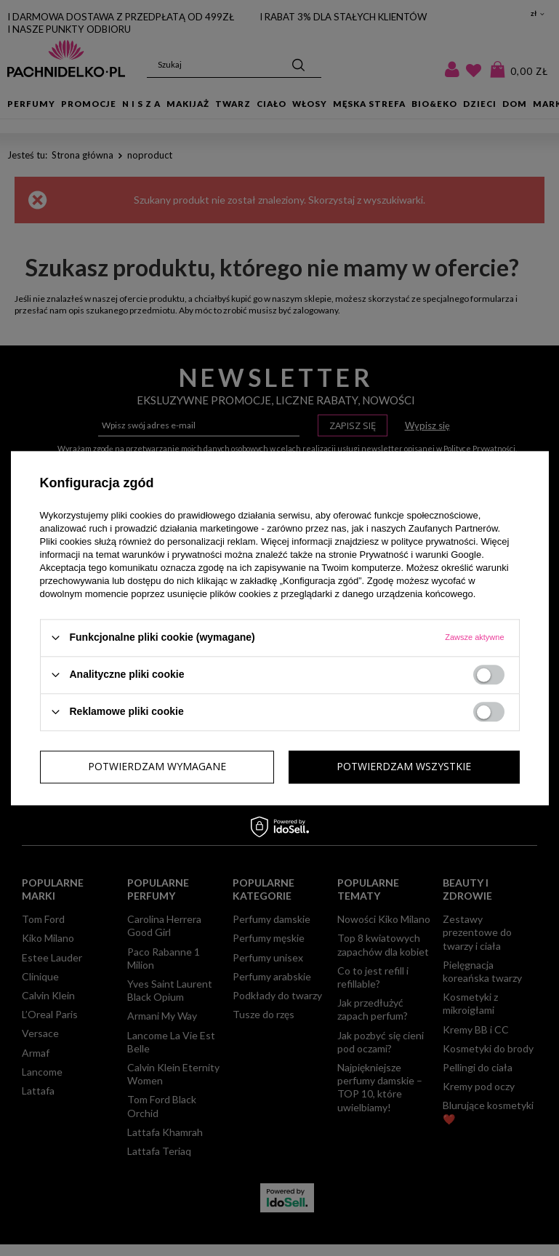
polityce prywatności (433, 541)
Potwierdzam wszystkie (404, 766)
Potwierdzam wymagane (157, 766)
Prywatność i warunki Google (421, 554)
